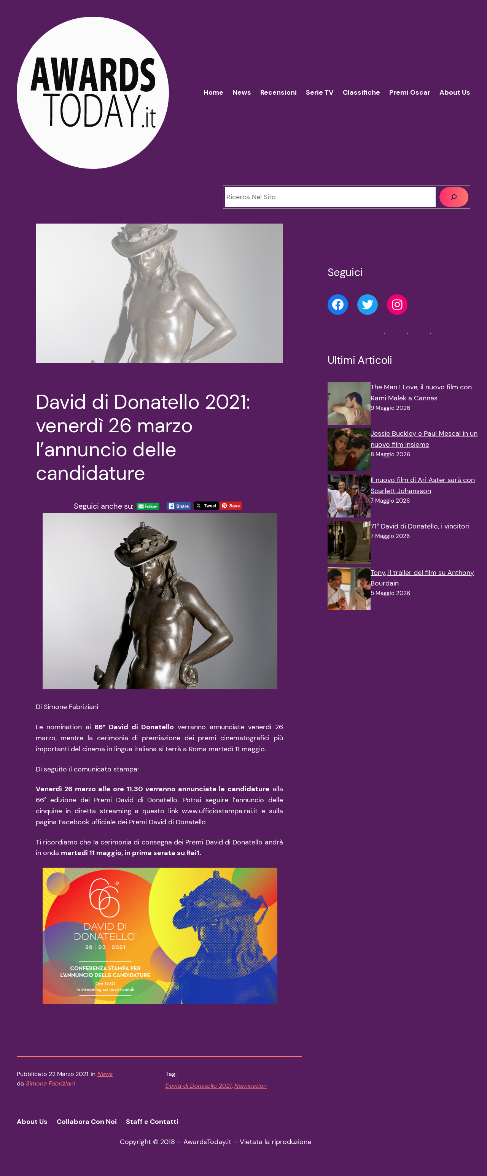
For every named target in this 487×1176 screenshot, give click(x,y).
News (105, 1074)
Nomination (250, 1086)
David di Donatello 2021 (199, 1086)
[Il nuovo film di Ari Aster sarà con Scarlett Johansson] (349, 498)
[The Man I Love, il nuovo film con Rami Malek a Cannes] (349, 405)
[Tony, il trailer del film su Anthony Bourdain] (349, 590)
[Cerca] (453, 197)
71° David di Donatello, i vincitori (420, 526)
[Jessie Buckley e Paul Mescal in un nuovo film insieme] (349, 451)
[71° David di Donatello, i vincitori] (349, 544)
